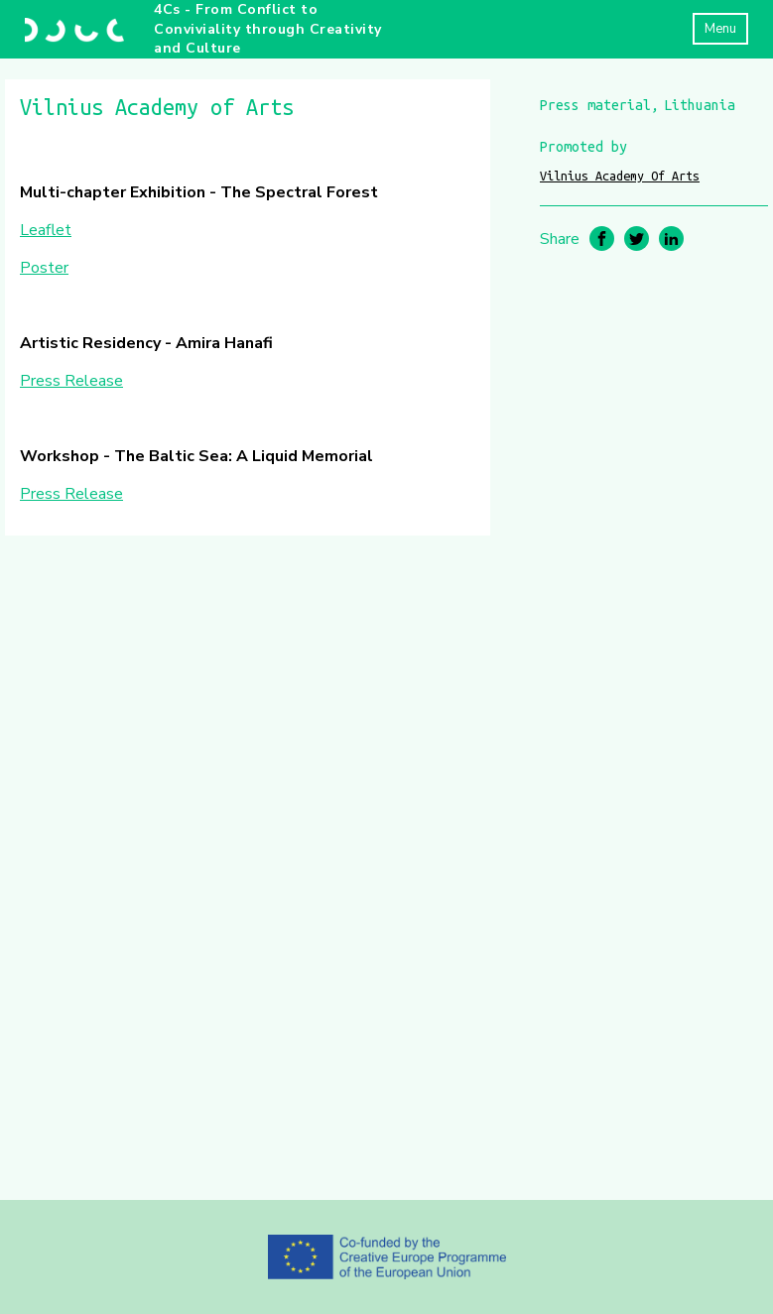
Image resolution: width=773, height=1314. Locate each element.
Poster (44, 268)
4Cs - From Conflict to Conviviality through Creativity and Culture (268, 29)
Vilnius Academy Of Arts (620, 175)
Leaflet (45, 230)
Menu (720, 29)
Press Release (71, 381)
